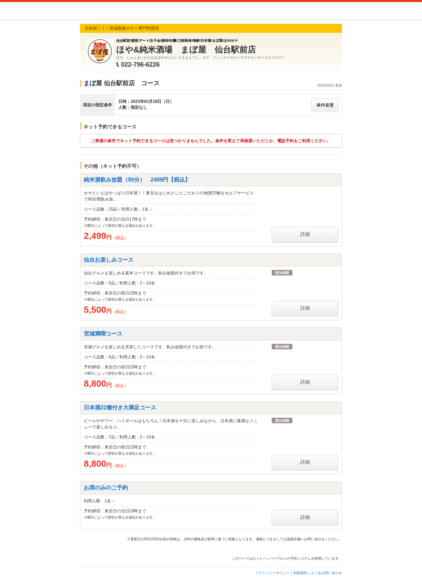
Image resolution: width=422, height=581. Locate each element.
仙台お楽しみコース (108, 260)
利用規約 (300, 573)
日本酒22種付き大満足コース (120, 407)
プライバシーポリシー (272, 573)
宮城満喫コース (103, 334)
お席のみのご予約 (106, 488)
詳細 (305, 234)
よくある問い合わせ (326, 573)
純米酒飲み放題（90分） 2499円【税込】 (137, 180)
